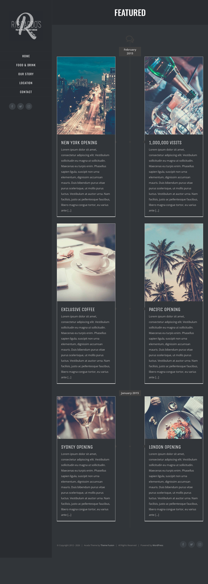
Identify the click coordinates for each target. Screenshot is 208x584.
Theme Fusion (107, 545)
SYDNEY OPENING (77, 447)
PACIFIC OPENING (164, 309)
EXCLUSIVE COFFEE (78, 309)
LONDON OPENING (165, 447)
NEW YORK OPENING (79, 143)
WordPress (158, 545)
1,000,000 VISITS (165, 143)
